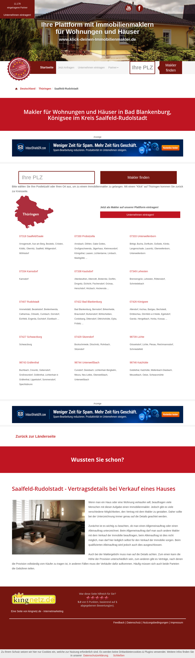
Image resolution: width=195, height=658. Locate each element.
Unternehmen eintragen (91, 67)
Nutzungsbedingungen (155, 622)
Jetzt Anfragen (66, 67)
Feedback (119, 622)
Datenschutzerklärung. (96, 655)
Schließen (119, 655)
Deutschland (25, 88)
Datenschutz (134, 622)
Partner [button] (113, 67)
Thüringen (45, 88)
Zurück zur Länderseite (36, 436)
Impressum (176, 622)
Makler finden (170, 67)
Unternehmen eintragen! (140, 214)
